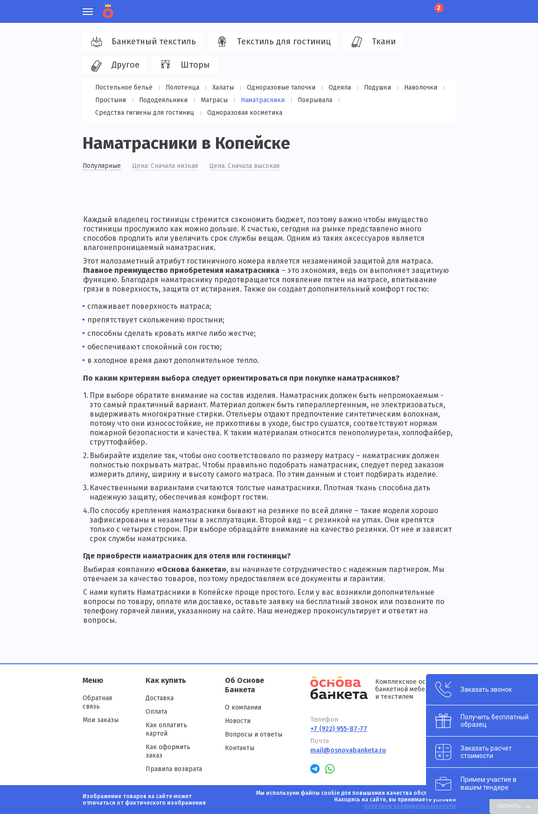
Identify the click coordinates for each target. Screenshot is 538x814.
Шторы (183, 65)
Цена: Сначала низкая (165, 166)
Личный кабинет (387, 7)
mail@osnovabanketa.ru (348, 750)
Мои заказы (101, 720)
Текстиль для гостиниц (272, 42)
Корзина (438, 8)
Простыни (110, 100)
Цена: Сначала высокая (245, 166)
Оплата (156, 712)
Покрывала (310, 100)
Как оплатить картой (166, 729)
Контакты (239, 748)
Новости (238, 721)
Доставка (160, 698)
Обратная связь (97, 702)
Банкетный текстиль (141, 42)
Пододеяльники (162, 100)
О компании (243, 707)
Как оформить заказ (168, 751)
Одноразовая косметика (132, 113)
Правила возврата (174, 769)
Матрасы (211, 100)
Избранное (403, 7)
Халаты (221, 87)
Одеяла (335, 87)
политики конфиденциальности (410, 806)
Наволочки (414, 87)
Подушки (372, 87)
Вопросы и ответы (253, 734)
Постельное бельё (124, 87)
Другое (113, 65)
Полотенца (181, 87)
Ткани (372, 42)
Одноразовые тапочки (278, 87)
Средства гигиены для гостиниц (388, 100)
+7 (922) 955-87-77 (338, 729)
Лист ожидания (419, 7)
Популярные (102, 166)
